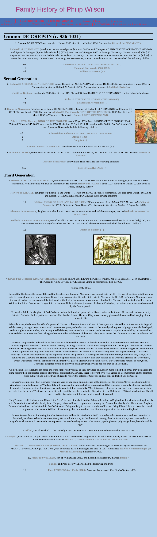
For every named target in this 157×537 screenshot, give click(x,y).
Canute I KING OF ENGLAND (91, 115)
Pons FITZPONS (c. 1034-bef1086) (67, 470)
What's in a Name (42, 24)
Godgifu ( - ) (80, 140)
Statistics (116, 21)
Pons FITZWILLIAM (44, 457)
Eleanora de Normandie (23, 211)
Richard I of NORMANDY (126, 43)
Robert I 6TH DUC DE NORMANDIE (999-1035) (92, 99)
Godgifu (11, 436)
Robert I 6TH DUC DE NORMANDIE (32, 180)
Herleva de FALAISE (89, 183)
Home (7, 21)
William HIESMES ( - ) (92, 71)
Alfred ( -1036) (80, 136)
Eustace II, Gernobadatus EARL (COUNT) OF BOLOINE (96, 439)
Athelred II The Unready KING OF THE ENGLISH (80, 112)
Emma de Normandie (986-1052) (91, 68)
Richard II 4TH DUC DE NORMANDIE (32, 83)
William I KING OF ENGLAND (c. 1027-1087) (59, 202)
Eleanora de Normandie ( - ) (92, 102)
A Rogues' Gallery (12, 24)
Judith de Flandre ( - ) (92, 229)
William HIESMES (19, 152)
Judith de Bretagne (119, 86)
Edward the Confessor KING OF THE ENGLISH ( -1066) (80, 133)
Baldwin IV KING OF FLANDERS (30, 220)
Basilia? (124, 457)
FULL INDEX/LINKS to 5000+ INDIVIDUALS (46, 21)
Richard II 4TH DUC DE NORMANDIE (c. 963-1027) (92, 64)
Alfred (28, 430)
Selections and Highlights (76, 24)
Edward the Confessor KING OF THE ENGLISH (35, 278)
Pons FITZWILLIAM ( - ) (92, 167)
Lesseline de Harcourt (54, 161)
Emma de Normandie (18, 108)
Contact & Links (92, 21)
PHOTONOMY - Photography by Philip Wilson (120, 24)
